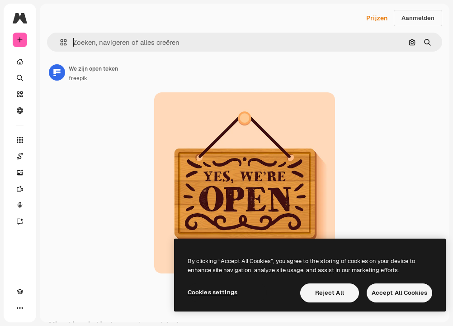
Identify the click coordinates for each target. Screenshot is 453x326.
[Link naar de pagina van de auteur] (57, 72)
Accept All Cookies (399, 293)
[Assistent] (20, 221)
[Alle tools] (20, 140)
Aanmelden (417, 18)
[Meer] (20, 308)
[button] (59, 42)
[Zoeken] (20, 78)
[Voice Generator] (20, 205)
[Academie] (20, 291)
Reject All (329, 293)
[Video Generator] (20, 189)
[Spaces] (20, 156)
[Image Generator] (20, 172)
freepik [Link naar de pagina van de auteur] (78, 78)
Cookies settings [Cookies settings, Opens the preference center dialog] (212, 292)
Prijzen (376, 18)
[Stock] (20, 94)
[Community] (20, 110)
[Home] (20, 61)
